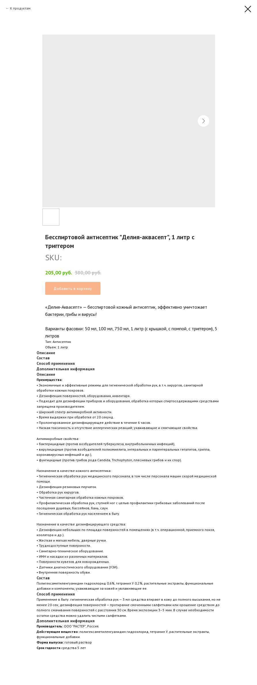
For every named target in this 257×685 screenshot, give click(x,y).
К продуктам (20, 8)
